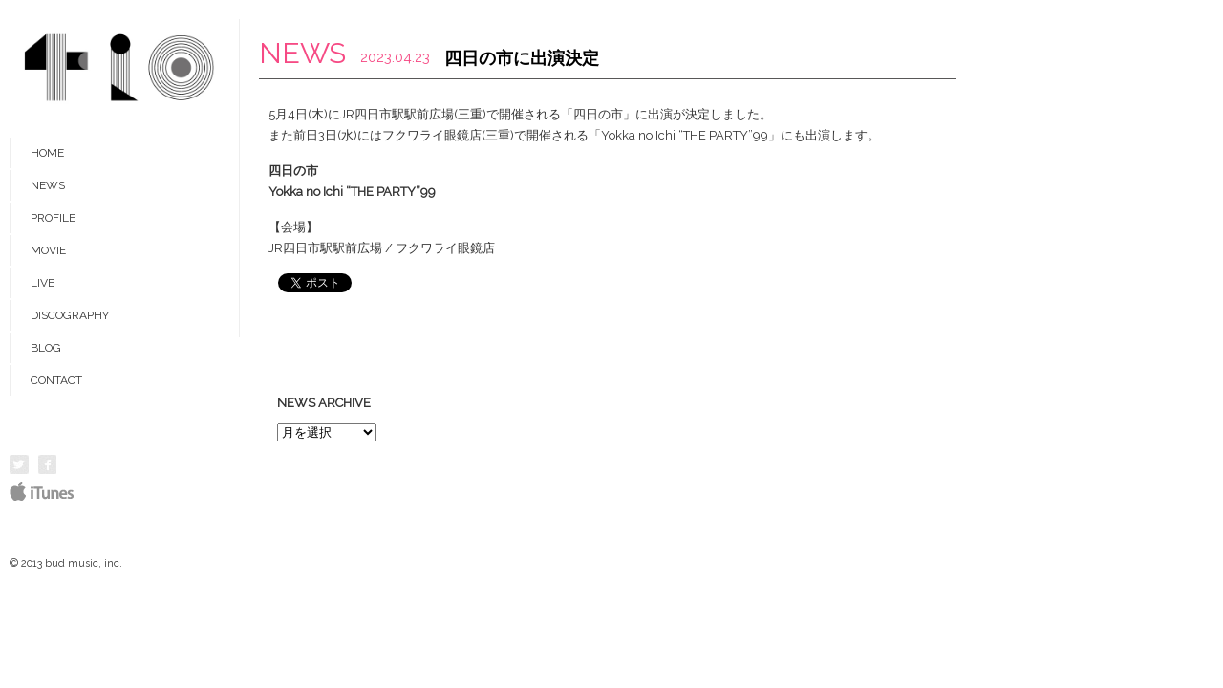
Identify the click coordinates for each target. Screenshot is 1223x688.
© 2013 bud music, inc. (66, 563)
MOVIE (48, 250)
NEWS (48, 185)
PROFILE (53, 218)
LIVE (42, 283)
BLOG (46, 348)
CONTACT (56, 380)
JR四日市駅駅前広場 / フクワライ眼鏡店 (381, 248)
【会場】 (293, 227)
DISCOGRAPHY (70, 315)
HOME (47, 153)
